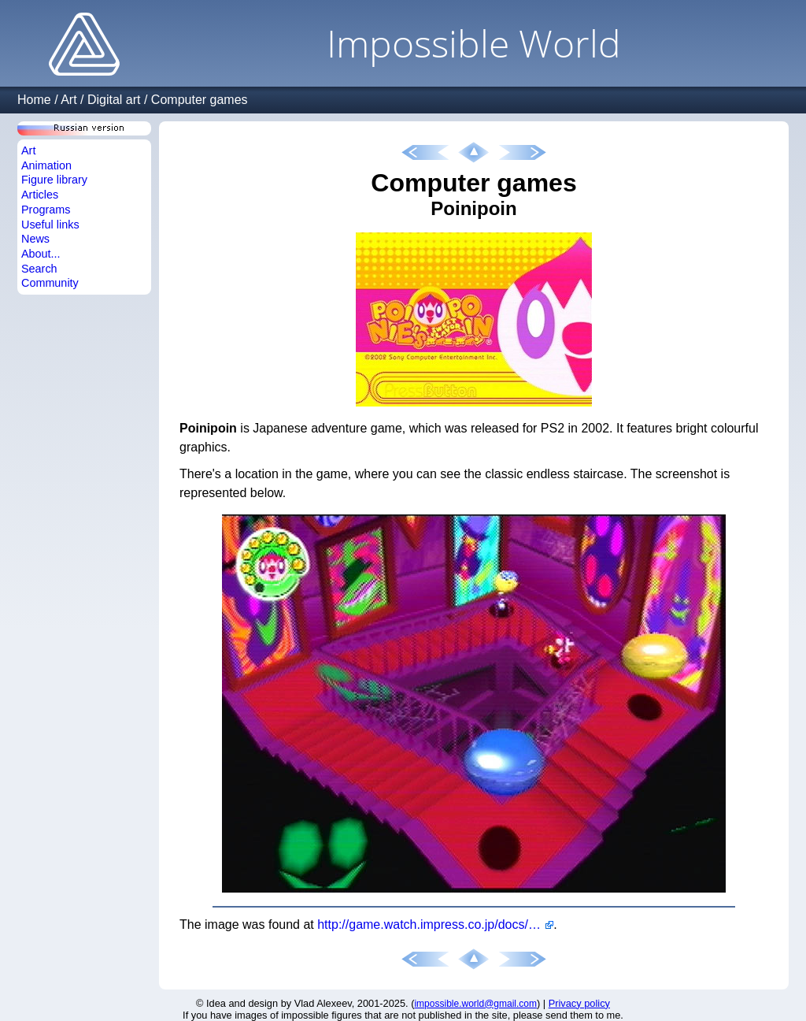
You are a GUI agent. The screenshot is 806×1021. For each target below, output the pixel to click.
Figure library (54, 179)
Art (68, 99)
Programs (45, 209)
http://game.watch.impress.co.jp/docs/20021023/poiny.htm (435, 924)
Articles (39, 194)
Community (50, 283)
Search (39, 268)
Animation (46, 165)
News (35, 238)
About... (41, 253)
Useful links (50, 224)
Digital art (114, 99)
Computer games (199, 99)
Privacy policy (579, 1003)
